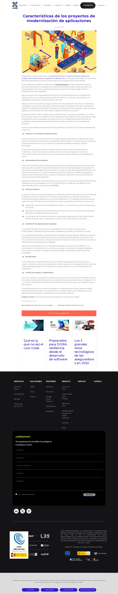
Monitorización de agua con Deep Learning (68, 414)
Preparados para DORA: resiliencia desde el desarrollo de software (58, 350)
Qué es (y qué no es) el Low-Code (33, 344)
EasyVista (50, 411)
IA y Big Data (19, 394)
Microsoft (50, 392)
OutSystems (51, 406)
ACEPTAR (30, 590)
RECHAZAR (49, 590)
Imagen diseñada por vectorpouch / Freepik (29, 301)
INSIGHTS (59, 5)
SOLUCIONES (36, 5)
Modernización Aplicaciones (37, 305)
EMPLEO (68, 5)
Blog (64, 428)
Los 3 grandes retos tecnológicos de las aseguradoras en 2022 (84, 352)
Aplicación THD (66, 405)
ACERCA (76, 5)
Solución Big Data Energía (67, 396)
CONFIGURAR (68, 590)
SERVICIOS (24, 5)
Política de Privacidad (28, 494)
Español (102, 5)
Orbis (32, 392)
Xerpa (32, 387)
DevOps (55, 185)
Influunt (33, 397)
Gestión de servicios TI (18, 405)
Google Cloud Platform (49, 399)
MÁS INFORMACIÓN (87, 590)
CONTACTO (87, 5)
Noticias (65, 423)
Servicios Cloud (17, 388)
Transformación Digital (70, 305)
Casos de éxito (65, 388)
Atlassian (49, 387)
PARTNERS (48, 5)
